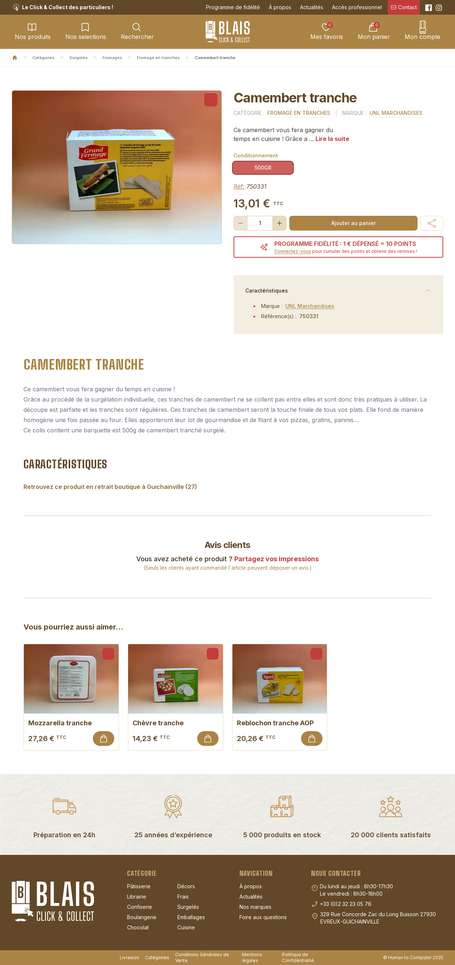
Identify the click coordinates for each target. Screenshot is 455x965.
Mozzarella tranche (71, 723)
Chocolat (138, 927)
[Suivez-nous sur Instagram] (438, 7)
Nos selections (85, 31)
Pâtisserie (139, 886)
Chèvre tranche (176, 723)
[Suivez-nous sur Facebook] (428, 7)
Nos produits (33, 31)
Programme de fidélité (233, 7)
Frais (183, 896)
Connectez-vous (292, 251)
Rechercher (137, 31)
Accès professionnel (357, 7)
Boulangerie (141, 917)
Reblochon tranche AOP (280, 723)
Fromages (112, 57)
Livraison (129, 957)
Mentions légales (252, 957)
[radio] (263, 167)
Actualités (311, 7)
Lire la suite (332, 138)
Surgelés (78, 57)
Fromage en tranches (158, 57)
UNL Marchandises (395, 113)
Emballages (191, 917)
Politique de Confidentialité (298, 957)
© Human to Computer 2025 (413, 957)
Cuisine (186, 927)
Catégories (43, 57)
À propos (280, 7)
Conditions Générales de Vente (202, 957)
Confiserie (139, 907)
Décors (186, 886)
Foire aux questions (263, 917)
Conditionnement (256, 155)
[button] (431, 223)
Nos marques (255, 907)
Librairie (136, 896)
